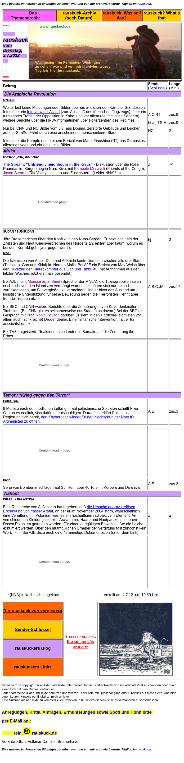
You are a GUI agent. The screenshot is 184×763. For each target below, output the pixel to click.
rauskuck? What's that (162, 15)
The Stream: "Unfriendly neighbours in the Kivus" (48, 164)
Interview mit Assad (43, 112)
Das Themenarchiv (25, 15)
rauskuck (144, 3)
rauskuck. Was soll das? (122, 15)
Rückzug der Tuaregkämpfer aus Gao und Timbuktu (53, 269)
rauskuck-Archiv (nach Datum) (79, 15)
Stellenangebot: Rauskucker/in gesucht (80, 639)
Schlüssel (157, 88)
